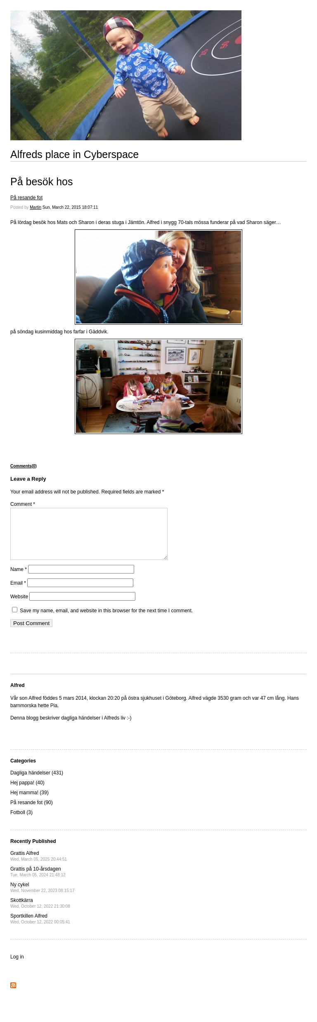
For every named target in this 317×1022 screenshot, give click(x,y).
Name (18, 579)
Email (18, 593)
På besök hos (41, 181)
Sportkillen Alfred (40, 928)
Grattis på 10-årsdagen (38, 881)
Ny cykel (42, 897)
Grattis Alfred (38, 865)
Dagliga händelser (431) (36, 783)
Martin (35, 207)
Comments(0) (23, 466)
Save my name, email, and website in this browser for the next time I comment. (106, 620)
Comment (22, 504)
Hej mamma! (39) (29, 802)
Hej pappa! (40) (27, 792)
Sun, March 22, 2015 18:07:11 (70, 207)
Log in (17, 967)
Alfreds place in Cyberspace (74, 154)
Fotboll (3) (21, 822)
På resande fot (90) (31, 812)
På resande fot (26, 198)
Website (19, 606)
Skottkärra (40, 912)
